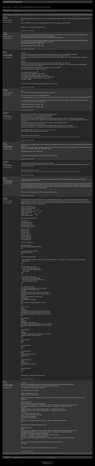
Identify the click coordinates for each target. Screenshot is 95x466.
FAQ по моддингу (62, 137)
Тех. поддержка (14, 7)
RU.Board (49, 462)
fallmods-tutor (76, 137)
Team (52, 462)
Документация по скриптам (28, 137)
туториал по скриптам (40, 137)
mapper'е (50, 117)
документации (52, 129)
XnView (76, 127)
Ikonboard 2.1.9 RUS (50, 461)
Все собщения (51, 10)
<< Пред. (7, 11)
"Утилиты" (70, 137)
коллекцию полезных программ (40, 129)
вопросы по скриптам (52, 137)
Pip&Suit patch (34, 115)
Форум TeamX (5, 7)
